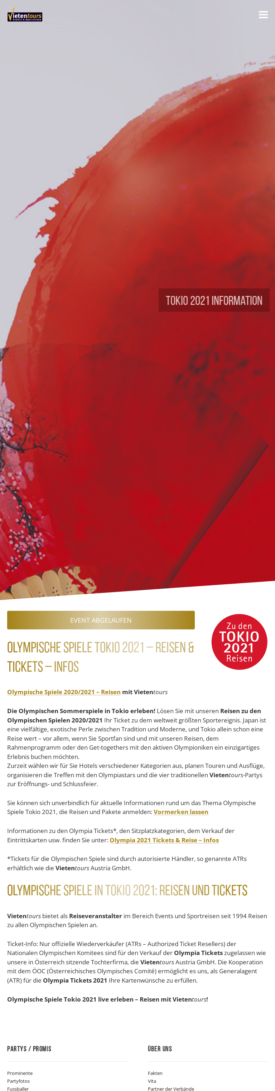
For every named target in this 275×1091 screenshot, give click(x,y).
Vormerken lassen (181, 812)
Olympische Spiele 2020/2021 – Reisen (64, 692)
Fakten (155, 1073)
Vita (152, 1081)
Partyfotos (18, 1081)
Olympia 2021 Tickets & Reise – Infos (164, 840)
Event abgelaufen (101, 620)
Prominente (20, 1073)
